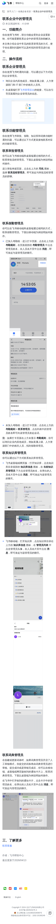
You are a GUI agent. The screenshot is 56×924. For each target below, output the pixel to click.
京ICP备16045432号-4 (28, 910)
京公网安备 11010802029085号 (28, 913)
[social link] (6, 888)
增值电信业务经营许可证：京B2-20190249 (28, 915)
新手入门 (11, 11)
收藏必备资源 (24, 11)
